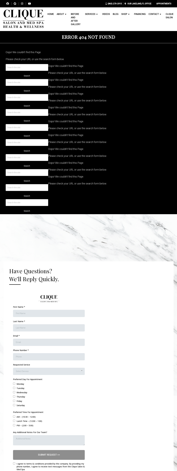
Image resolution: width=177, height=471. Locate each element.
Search (27, 76)
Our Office (139, 4)
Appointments (163, 4)
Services (90, 14)
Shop (124, 14)
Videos (106, 14)
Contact (154, 14)
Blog (115, 14)
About (60, 14)
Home (50, 14)
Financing (140, 14)
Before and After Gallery (75, 19)
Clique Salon (169, 16)
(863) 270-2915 (115, 4)
